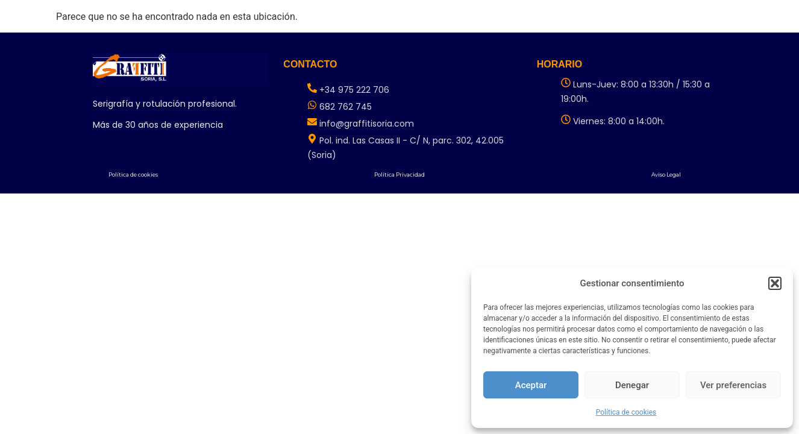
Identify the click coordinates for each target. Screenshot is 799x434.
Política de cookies (626, 412)
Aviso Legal (666, 174)
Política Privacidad (399, 174)
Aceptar (531, 385)
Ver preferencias (733, 385)
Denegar (632, 385)
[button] (775, 283)
